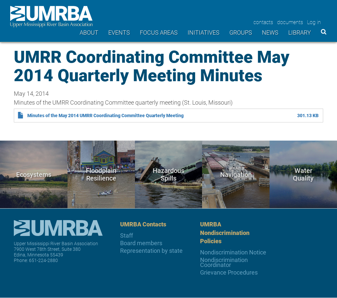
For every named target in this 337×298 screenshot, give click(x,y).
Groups (240, 32)
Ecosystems (33, 174)
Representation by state (151, 250)
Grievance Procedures (229, 272)
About (89, 32)
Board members (141, 243)
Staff (126, 235)
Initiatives (204, 32)
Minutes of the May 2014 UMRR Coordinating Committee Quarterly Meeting (105, 115)
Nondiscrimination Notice (233, 252)
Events (119, 32)
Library (299, 32)
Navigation (236, 174)
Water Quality (303, 174)
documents (290, 21)
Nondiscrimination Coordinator (224, 262)
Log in (314, 21)
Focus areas (159, 32)
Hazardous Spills (168, 174)
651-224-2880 (43, 260)
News (270, 32)
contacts (263, 21)
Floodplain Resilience (101, 174)
